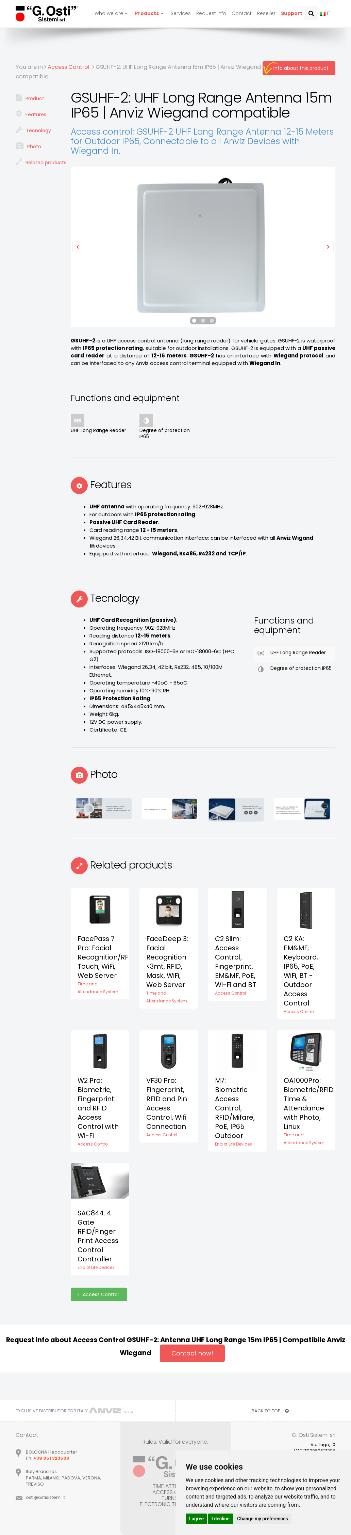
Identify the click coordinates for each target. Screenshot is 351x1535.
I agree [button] (196, 1518)
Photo (28, 146)
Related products (38, 162)
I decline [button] (221, 1518)
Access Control (99, 1294)
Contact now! (192, 1353)
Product (30, 98)
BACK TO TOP (270, 1411)
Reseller (266, 13)
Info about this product (301, 68)
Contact (242, 13)
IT (325, 13)
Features (31, 114)
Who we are (112, 13)
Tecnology (33, 130)
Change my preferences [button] (262, 1518)
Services (181, 13)
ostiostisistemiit (45, 1497)
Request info (211, 13)
